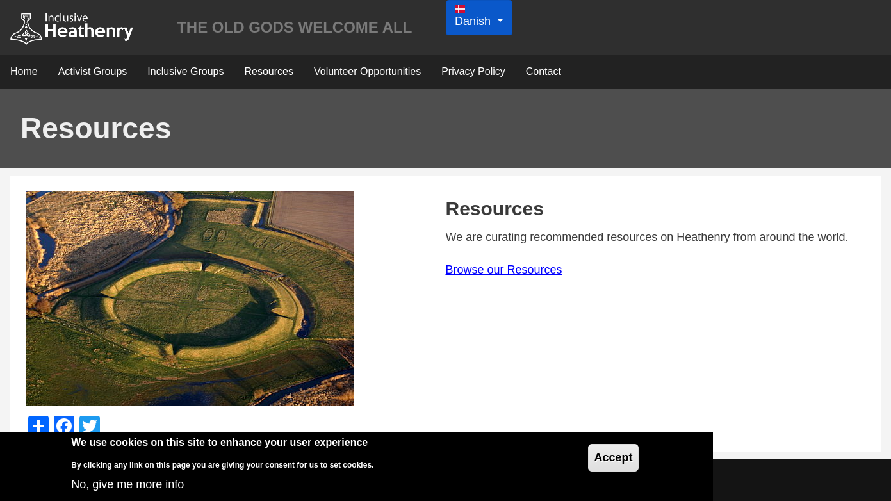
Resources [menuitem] (268, 71)
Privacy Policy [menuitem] (473, 71)
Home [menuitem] (24, 71)
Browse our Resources (504, 269)
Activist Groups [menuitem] (92, 71)
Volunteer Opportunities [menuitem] (367, 71)
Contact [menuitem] (543, 71)
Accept (613, 462)
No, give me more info (127, 488)
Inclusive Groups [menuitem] (185, 71)
